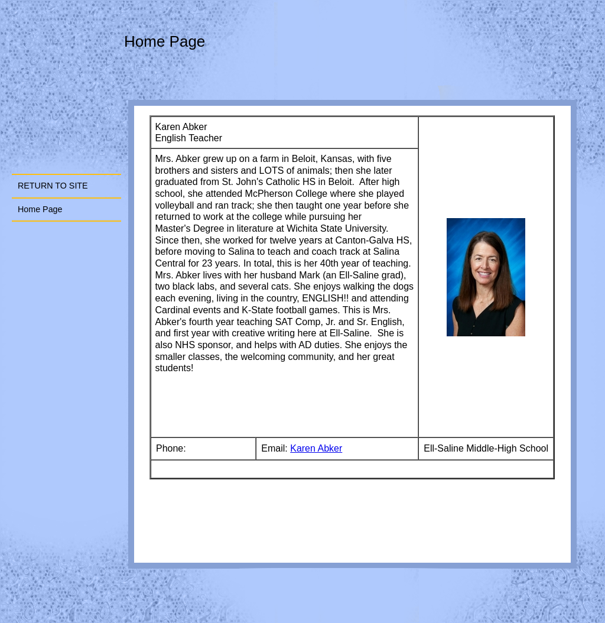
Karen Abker (316, 448)
